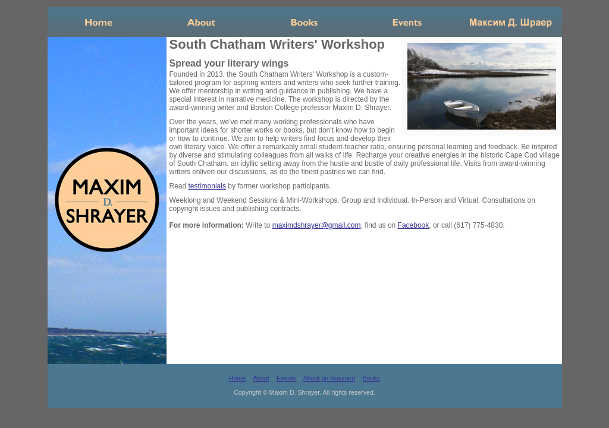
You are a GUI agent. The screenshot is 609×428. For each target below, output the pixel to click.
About (201, 22)
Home (99, 22)
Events (407, 22)
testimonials (207, 186)
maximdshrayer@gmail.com (316, 225)
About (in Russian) (329, 378)
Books (304, 22)
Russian (510, 22)
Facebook (413, 225)
